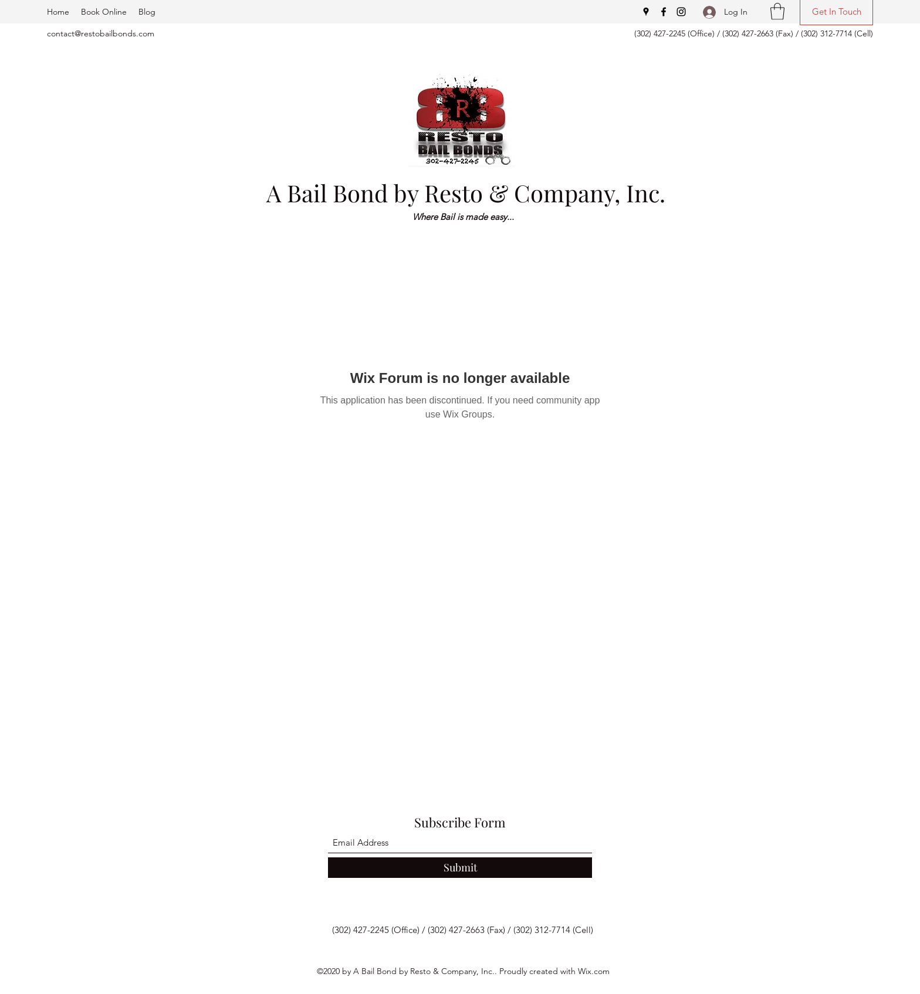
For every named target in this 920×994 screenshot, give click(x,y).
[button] (777, 11)
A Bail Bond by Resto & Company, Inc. (465, 192)
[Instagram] (681, 12)
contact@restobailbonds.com (100, 33)
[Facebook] (663, 12)
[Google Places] (646, 12)
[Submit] (460, 867)
